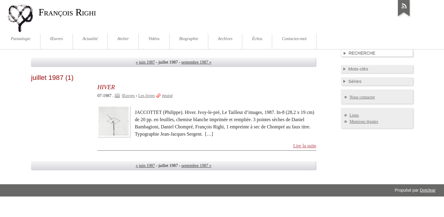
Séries (354, 81)
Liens (354, 115)
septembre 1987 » (196, 62)
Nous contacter (362, 97)
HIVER (106, 87)
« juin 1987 (145, 62)
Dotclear (428, 190)
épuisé (167, 95)
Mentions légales (363, 121)
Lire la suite (304, 145)
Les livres (146, 95)
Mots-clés (358, 68)
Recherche (361, 53)
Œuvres (128, 95)
